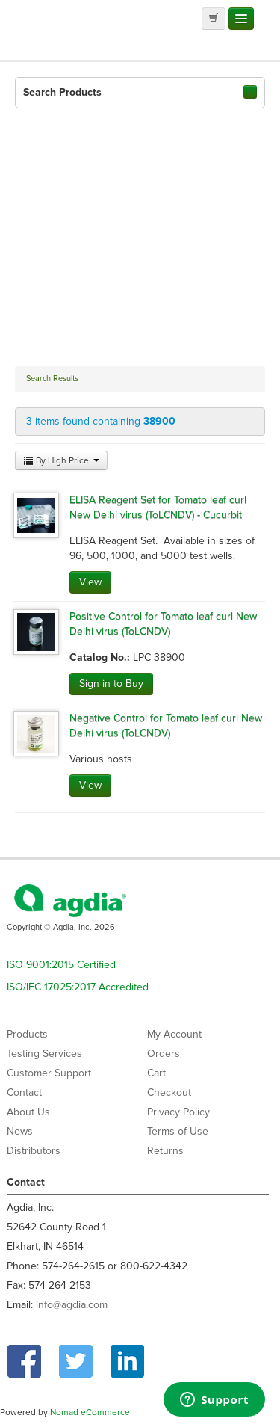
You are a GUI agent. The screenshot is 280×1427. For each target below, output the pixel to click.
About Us (28, 1112)
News (20, 1131)
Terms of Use (177, 1131)
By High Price (61, 460)
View (90, 582)
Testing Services (44, 1053)
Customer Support (49, 1073)
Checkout (169, 1092)
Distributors (33, 1150)
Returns (165, 1150)
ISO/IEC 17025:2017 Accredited (78, 987)
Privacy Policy (178, 1112)
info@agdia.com (72, 1304)
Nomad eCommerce (90, 1412)
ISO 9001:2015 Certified (61, 964)
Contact (24, 1092)
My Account (174, 1034)
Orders (163, 1053)
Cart (156, 1073)
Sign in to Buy (111, 683)
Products (27, 1034)
